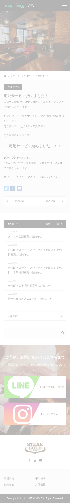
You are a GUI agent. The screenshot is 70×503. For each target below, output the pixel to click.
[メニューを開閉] (64, 5)
